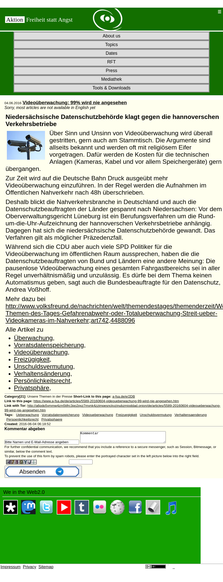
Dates (111, 53)
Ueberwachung (27, 415)
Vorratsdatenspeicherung (49, 345)
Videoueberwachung (97, 415)
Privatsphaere (51, 419)
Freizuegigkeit (126, 415)
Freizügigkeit (32, 359)
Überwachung (33, 337)
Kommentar (128, 438)
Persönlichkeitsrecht (42, 380)
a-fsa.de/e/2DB (123, 396)
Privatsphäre (31, 387)
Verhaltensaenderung (190, 415)
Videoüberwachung (41, 352)
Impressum (11, 569)
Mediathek (111, 79)
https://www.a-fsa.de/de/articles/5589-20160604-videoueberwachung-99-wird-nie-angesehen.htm (106, 401)
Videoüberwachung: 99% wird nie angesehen (75, 102)
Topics (111, 44)
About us (111, 35)
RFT (111, 61)
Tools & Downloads (112, 87)
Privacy (29, 569)
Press (111, 70)
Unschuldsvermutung (43, 366)
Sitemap (45, 569)
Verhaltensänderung (42, 373)
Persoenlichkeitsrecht (22, 419)
